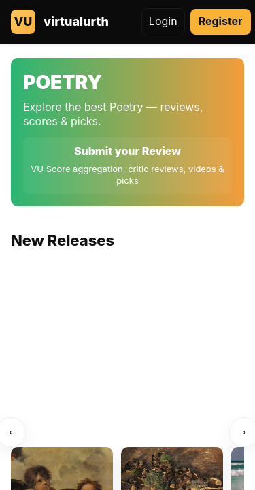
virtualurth (76, 21)
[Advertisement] (127, 360)
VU (23, 21)
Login (163, 21)
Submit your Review (127, 151)
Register (221, 21)
